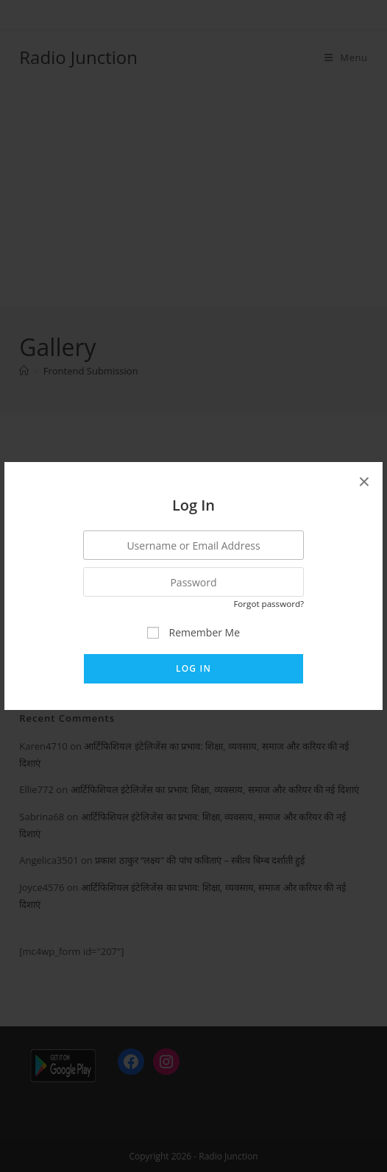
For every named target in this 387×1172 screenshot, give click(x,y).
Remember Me (193, 632)
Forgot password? (268, 603)
